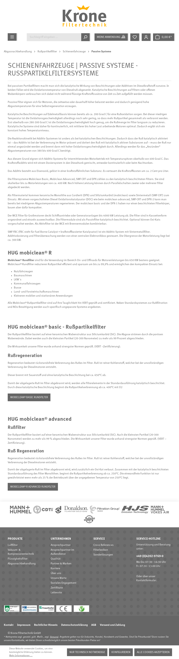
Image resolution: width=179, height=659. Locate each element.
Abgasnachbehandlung (22, 563)
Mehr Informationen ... (21, 656)
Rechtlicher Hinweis (46, 625)
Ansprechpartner (61, 545)
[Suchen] (86, 37)
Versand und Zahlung (112, 625)
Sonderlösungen (103, 554)
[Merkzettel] (135, 37)
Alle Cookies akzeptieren (153, 652)
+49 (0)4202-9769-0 (149, 556)
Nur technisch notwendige (87, 652)
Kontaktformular (146, 580)
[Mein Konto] (146, 37)
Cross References (103, 545)
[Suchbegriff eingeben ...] (54, 37)
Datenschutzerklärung (74, 625)
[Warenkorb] (164, 37)
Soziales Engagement (63, 583)
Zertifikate (57, 587)
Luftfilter (13, 545)
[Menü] (13, 37)
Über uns (56, 573)
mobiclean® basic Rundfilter (29, 397)
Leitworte (56, 592)
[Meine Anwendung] (112, 37)
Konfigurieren (120, 652)
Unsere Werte (58, 578)
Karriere (55, 568)
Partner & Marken (61, 563)
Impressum (23, 625)
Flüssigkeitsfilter (18, 558)
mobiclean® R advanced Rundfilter (32, 486)
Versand (54, 637)
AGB (93, 625)
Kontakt (8, 625)
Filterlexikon (100, 550)
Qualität (56, 558)
